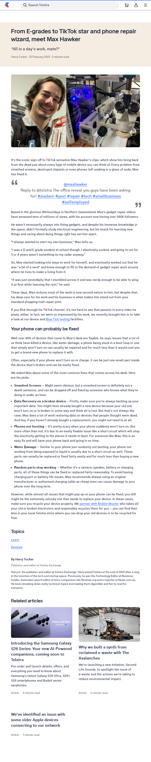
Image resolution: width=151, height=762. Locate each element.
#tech (86, 196)
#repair (73, 196)
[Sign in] (136, 5)
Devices (16, 547)
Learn (15, 540)
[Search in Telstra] (69, 5)
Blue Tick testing (58, 319)
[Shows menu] (145, 5)
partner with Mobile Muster (99, 504)
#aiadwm (46, 196)
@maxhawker (75, 184)
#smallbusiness (107, 196)
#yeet (60, 196)
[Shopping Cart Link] (126, 5)
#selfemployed (75, 202)
